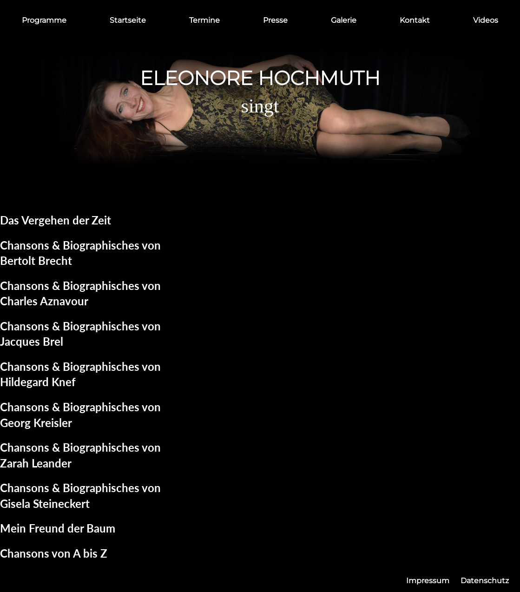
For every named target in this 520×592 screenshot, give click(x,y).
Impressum (427, 580)
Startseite (128, 20)
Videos (485, 20)
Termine (204, 20)
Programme (44, 20)
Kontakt (415, 20)
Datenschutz (485, 580)
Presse (275, 20)
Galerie (343, 20)
